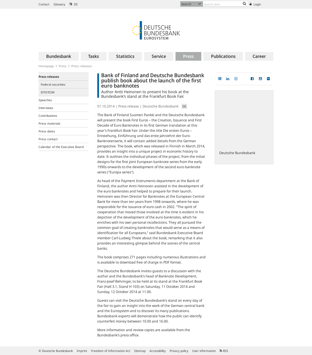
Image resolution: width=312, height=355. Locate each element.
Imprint (82, 351)
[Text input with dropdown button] (225, 4)
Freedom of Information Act (110, 351)
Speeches (45, 100)
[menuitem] (59, 56)
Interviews (46, 108)
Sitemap (140, 351)
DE (73, 4)
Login (255, 4)
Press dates (47, 131)
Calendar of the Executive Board (61, 147)
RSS (224, 351)
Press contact (48, 139)
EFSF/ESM (47, 92)
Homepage (46, 66)
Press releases (81, 66)
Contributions (48, 116)
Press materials (49, 123)
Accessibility (158, 351)
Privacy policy (179, 351)
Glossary (59, 4)
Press (63, 66)
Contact (44, 4)
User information (204, 351)
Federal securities (53, 84)
